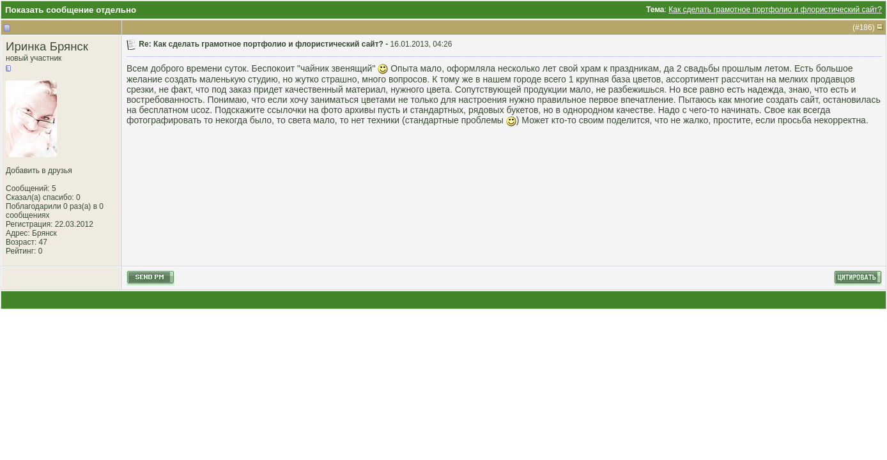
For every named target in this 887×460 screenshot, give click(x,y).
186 (866, 27)
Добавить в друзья (39, 170)
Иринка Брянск (47, 46)
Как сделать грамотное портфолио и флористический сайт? (775, 9)
